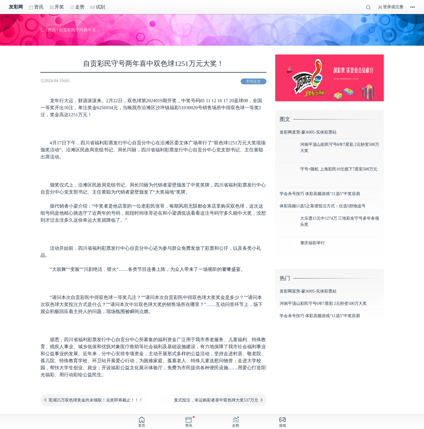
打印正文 (253, 81)
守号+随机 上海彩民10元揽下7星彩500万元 (338, 169)
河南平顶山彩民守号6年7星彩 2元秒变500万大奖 (323, 303)
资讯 (36, 7)
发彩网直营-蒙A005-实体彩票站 (308, 132)
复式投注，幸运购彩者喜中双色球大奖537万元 (216, 400)
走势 (77, 7)
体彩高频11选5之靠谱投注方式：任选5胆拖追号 (323, 206)
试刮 (97, 7)
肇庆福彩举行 (312, 243)
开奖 (56, 7)
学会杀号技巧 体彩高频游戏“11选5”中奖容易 (320, 194)
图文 (285, 119)
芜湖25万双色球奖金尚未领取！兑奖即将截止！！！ (95, 400)
